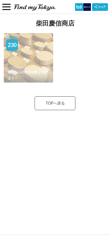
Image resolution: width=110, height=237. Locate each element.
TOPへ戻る (55, 103)
